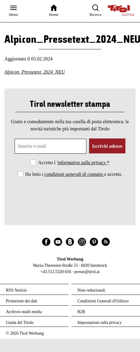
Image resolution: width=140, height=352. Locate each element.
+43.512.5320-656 (56, 271)
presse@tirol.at (87, 271)
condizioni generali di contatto (74, 174)
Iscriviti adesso (107, 146)
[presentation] (70, 194)
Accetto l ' (73, 162)
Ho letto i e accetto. (73, 174)
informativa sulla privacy (82, 162)
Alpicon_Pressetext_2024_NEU (34, 71)
